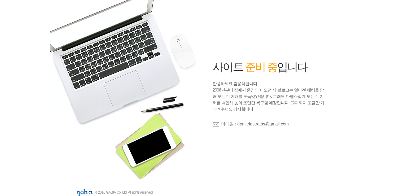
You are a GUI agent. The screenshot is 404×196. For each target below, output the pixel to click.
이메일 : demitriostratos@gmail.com (255, 124)
